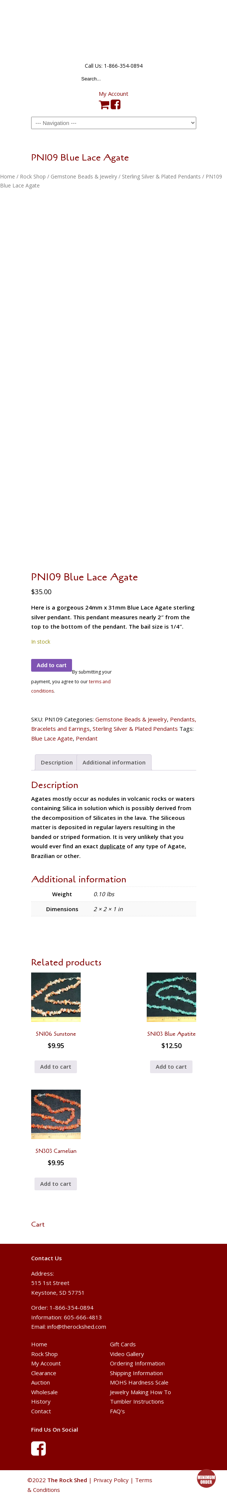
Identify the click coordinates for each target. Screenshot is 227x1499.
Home (7, 176)
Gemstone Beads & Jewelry (84, 176)
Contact (41, 1411)
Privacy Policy (111, 1480)
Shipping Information (136, 1373)
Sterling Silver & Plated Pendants (161, 176)
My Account (113, 93)
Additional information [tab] (114, 762)
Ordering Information (137, 1363)
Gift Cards (123, 1344)
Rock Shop (33, 176)
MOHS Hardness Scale (139, 1382)
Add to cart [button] (55, 1066)
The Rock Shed (113, 30)
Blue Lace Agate (52, 738)
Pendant (87, 738)
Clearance (43, 1373)
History (41, 1401)
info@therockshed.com (76, 1326)
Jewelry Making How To (140, 1392)
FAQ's (117, 1411)
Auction (40, 1382)
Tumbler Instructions (137, 1401)
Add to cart (51, 665)
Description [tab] (57, 762)
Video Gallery (127, 1354)
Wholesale (44, 1392)
